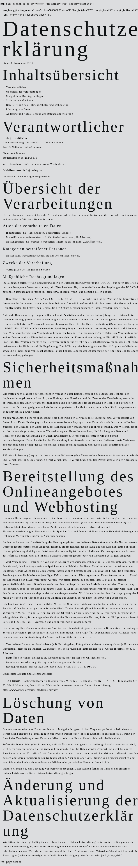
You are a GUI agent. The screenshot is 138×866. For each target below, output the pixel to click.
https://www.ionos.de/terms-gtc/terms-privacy (30, 690)
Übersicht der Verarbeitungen (23, 91)
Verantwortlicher (16, 87)
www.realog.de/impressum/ (33, 176)
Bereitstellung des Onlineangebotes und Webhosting (37, 105)
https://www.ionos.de (70, 685)
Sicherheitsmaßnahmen (20, 100)
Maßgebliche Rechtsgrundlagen (25, 96)
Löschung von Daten (18, 109)
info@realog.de (33, 147)
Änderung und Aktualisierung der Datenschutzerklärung (39, 114)
